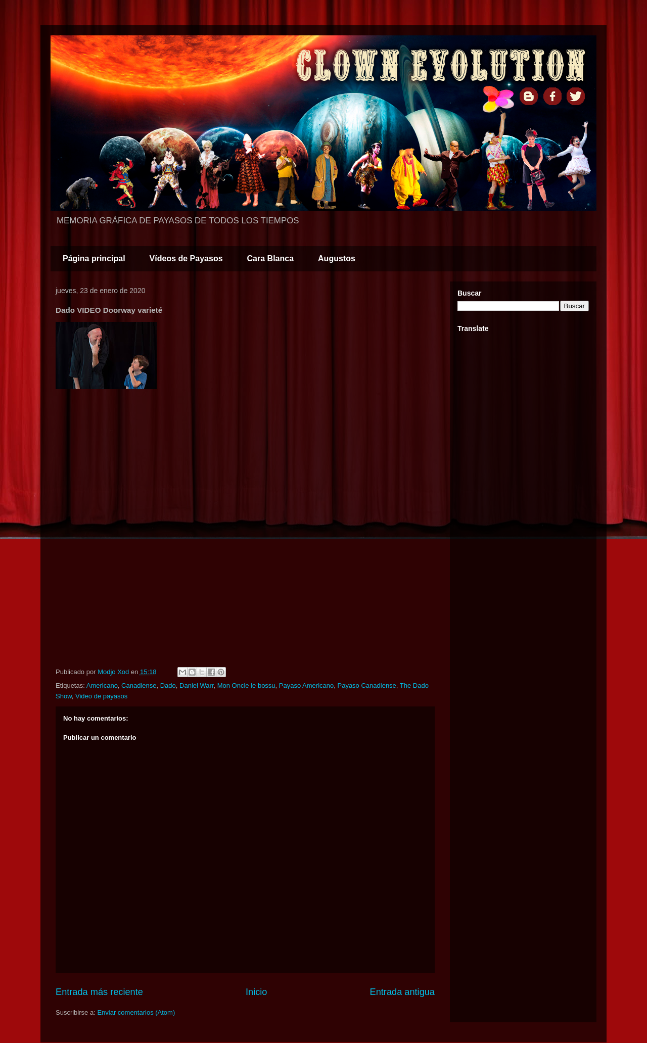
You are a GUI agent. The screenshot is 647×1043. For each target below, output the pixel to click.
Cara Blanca (270, 258)
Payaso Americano (306, 685)
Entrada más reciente (99, 992)
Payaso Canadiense (366, 685)
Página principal (94, 258)
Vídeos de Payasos (186, 258)
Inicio (256, 992)
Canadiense (138, 685)
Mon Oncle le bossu (246, 685)
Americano (102, 685)
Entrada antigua (402, 992)
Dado (168, 685)
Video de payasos (101, 696)
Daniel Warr (196, 685)
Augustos (336, 258)
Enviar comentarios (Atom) (136, 1012)
